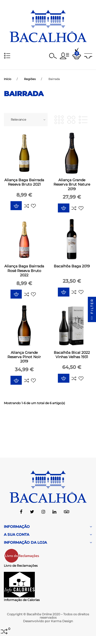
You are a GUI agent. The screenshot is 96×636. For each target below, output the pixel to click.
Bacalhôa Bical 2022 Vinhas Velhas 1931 (72, 354)
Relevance (18, 119)
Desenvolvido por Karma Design (48, 621)
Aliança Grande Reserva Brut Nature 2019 (72, 184)
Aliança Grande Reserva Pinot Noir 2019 (24, 356)
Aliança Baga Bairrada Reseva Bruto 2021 (24, 182)
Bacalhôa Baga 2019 (72, 266)
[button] (64, 55)
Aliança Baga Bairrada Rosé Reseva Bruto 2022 (24, 270)
